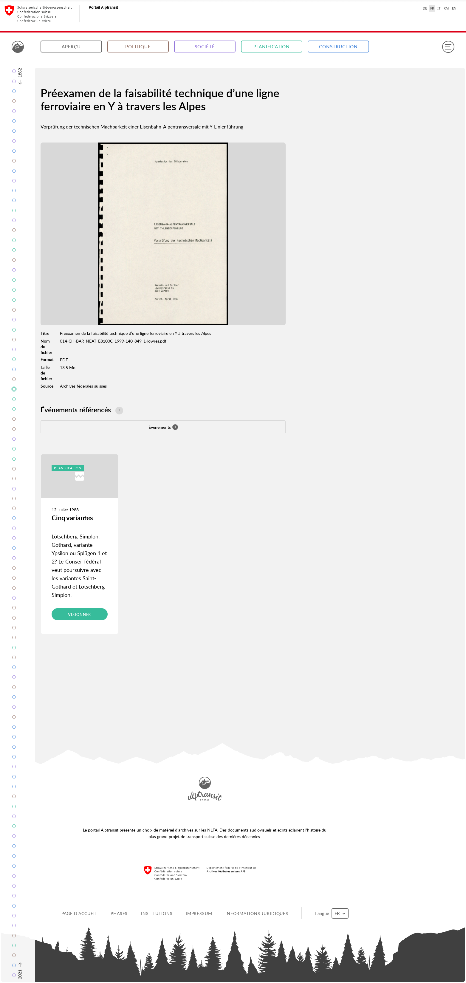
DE (425, 8)
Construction (338, 47)
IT (438, 8)
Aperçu (71, 47)
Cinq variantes (72, 517)
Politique (138, 47)
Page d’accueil (79, 913)
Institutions (157, 913)
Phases (119, 913)
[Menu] (448, 47)
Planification (271, 47)
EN (454, 8)
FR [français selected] (432, 8)
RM (446, 8)
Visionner (79, 614)
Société (205, 47)
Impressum (199, 913)
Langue (332, 913)
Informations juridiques (256, 913)
